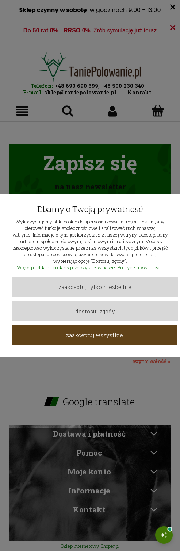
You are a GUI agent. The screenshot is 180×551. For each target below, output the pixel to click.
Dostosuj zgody (95, 311)
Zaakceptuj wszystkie (94, 335)
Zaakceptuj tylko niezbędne (94, 286)
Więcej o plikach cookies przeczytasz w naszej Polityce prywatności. (90, 267)
